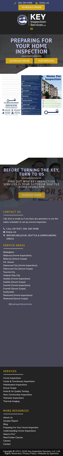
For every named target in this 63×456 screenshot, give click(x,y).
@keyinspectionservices (20, 304)
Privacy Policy (29, 453)
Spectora (54, 453)
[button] (31, 29)
